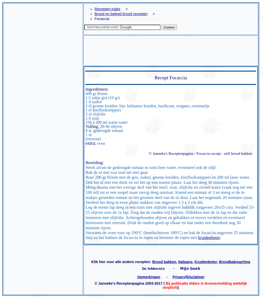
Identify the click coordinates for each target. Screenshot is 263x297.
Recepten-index (107, 9)
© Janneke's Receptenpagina (171, 153)
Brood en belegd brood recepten (121, 14)
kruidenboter (209, 237)
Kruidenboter (206, 262)
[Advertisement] (43, 71)
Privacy (179, 277)
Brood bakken (164, 262)
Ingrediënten (96, 89)
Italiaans (185, 262)
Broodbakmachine (234, 262)
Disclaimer (195, 277)
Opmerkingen (148, 277)
